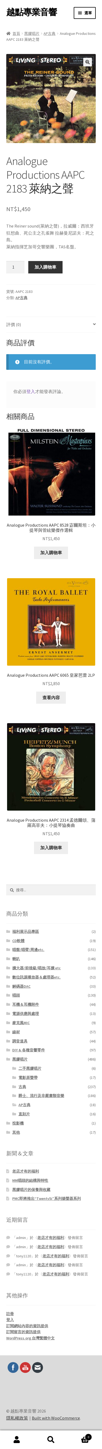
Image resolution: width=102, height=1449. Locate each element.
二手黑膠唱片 (29, 1068)
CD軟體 (18, 940)
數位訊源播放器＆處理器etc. (36, 977)
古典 (22, 1086)
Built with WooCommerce (56, 1418)
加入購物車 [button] (51, 552)
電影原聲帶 (28, 1077)
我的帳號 (17, 1440)
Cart (80, 1436)
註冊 (10, 1313)
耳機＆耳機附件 (25, 1004)
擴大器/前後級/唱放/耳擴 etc (36, 968)
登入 (30, 391)
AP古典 (49, 33)
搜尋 (51, 1440)
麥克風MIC (21, 1022)
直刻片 (24, 1114)
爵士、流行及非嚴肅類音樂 (41, 1095)
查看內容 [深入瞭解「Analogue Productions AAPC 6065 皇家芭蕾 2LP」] (51, 697)
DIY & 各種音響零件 (28, 1050)
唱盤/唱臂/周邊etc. (28, 949)
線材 (16, 1032)
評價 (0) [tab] (13, 324)
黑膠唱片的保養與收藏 (31, 1189)
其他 (16, 1132)
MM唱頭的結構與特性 (30, 1180)
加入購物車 (45, 267)
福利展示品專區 (25, 931)
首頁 (16, 33)
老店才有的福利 (25, 1171)
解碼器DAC (21, 986)
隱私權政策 (17, 1418)
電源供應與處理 (25, 1013)
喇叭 (16, 958)
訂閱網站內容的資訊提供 (27, 1325)
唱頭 (16, 995)
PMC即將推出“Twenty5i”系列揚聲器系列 (46, 1198)
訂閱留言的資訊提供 (23, 1331)
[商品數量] (15, 267)
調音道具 (19, 1041)
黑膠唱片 (31, 33)
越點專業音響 (31, 12)
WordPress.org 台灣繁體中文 (30, 1338)
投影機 (18, 1123)
